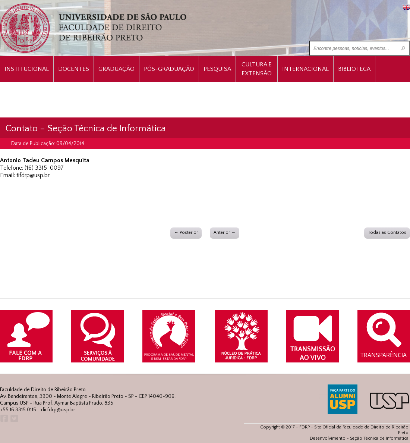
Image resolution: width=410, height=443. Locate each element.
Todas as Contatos (387, 232)
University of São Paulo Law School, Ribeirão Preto (94, 28)
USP (389, 401)
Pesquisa (217, 69)
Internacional (305, 69)
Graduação (116, 69)
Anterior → (225, 232)
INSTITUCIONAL (26, 69)
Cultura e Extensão (257, 69)
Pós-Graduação (169, 69)
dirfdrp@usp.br (58, 410)
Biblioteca (354, 69)
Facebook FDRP (3, 418)
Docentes (73, 69)
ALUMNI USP (342, 399)
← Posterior (186, 232)
